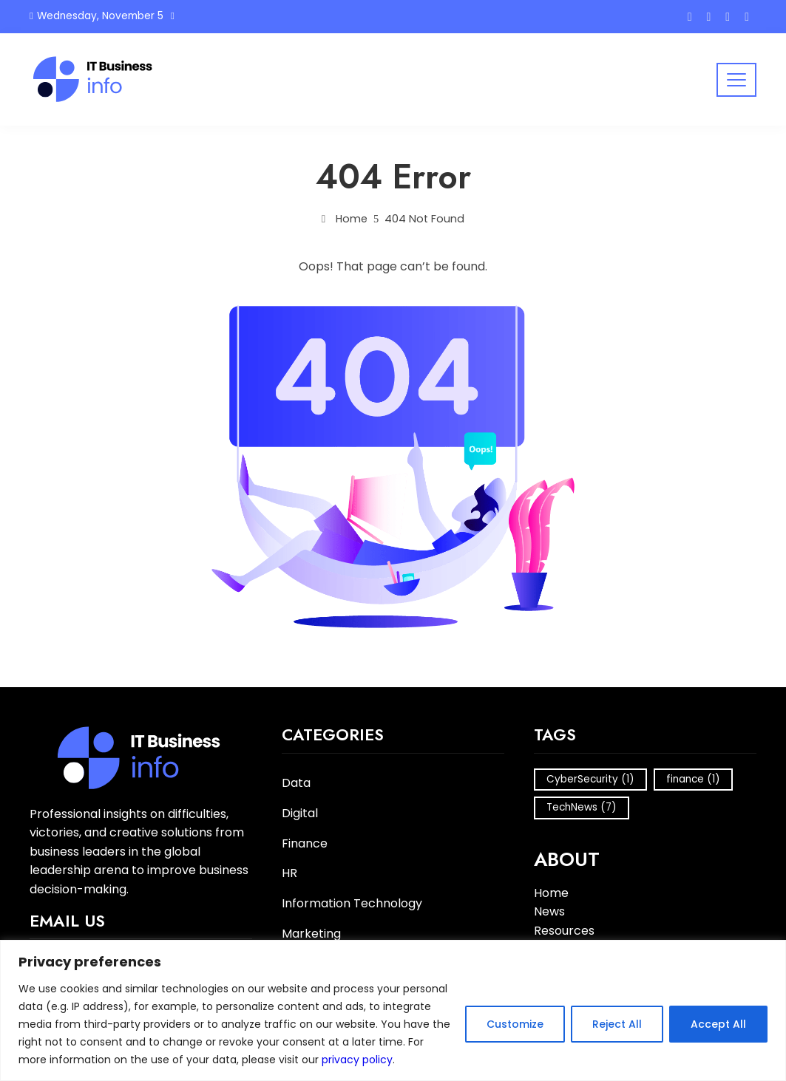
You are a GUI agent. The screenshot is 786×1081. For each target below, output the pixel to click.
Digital (300, 814)
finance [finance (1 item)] (693, 779)
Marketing (311, 934)
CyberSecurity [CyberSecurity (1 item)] (590, 779)
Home (551, 892)
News (549, 911)
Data (296, 783)
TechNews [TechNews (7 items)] (581, 807)
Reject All (617, 1024)
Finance (305, 844)
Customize (515, 1024)
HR (289, 873)
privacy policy (357, 1059)
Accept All (718, 1024)
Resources (564, 930)
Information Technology (352, 904)
